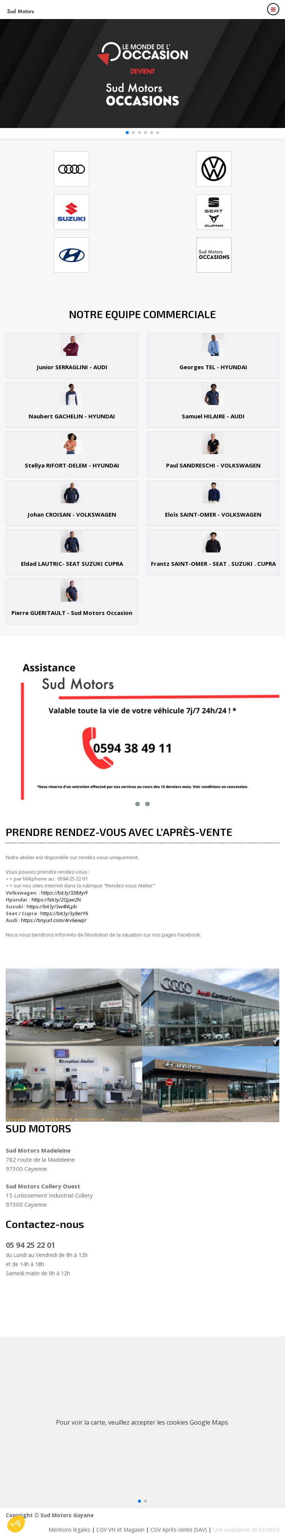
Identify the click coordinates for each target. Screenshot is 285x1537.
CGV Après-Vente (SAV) (179, 1529)
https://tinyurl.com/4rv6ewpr (53, 920)
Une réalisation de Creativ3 (246, 1529)
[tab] (72, 355)
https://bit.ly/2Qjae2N (56, 899)
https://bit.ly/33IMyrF (64, 892)
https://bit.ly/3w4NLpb (52, 906)
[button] (127, 132)
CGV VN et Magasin (120, 1529)
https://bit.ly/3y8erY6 (64, 913)
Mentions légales (69, 1529)
